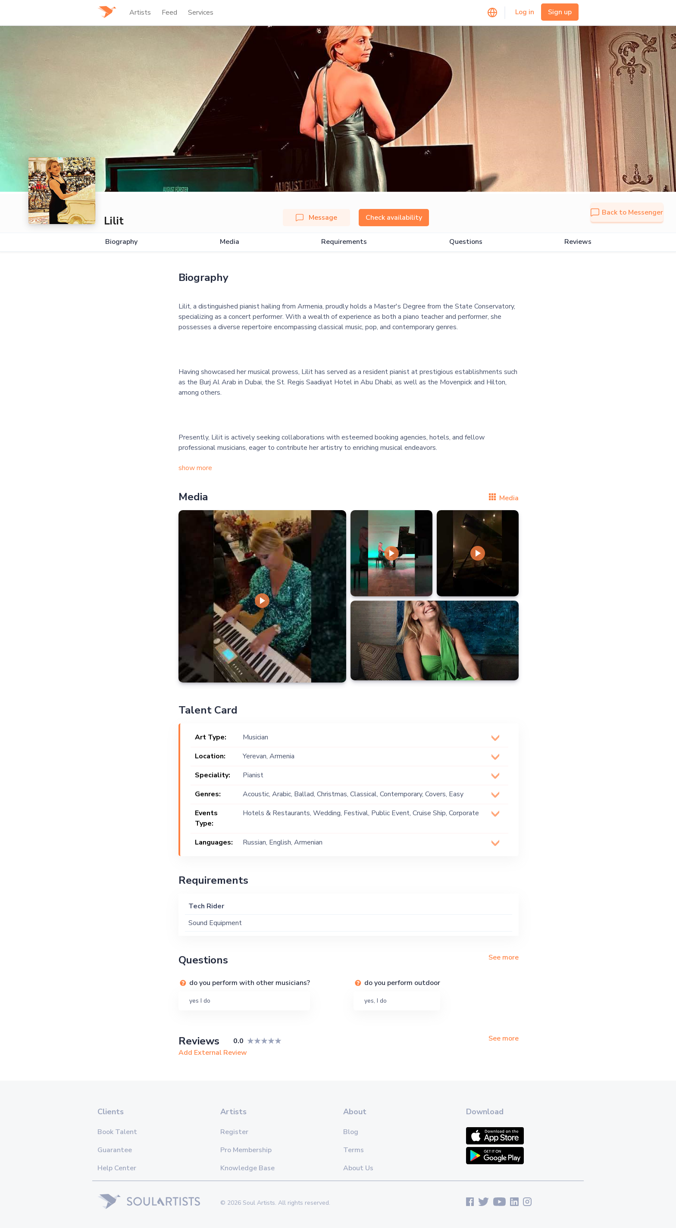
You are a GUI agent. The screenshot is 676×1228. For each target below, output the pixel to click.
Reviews (578, 241)
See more (503, 957)
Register (234, 1132)
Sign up (560, 12)
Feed (169, 12)
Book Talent (117, 1132)
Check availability (394, 217)
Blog (350, 1132)
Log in (524, 12)
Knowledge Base (247, 1168)
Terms (353, 1150)
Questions (465, 241)
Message (316, 217)
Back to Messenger (627, 212)
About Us (358, 1168)
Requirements (344, 241)
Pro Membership (246, 1150)
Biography (121, 241)
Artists (140, 12)
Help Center (116, 1168)
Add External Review (212, 1052)
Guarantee (114, 1150)
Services (200, 12)
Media (229, 241)
